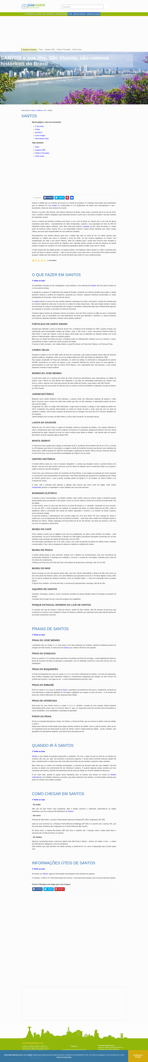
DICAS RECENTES (30, 14)
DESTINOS (38, 14)
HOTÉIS (70, 14)
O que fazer (39, 126)
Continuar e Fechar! (138, 1056)
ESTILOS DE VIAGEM (61, 14)
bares (65, 690)
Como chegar (40, 135)
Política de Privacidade (63, 1057)
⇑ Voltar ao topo (38, 281)
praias (54, 205)
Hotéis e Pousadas (64, 49)
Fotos (41, 49)
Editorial (74, 1046)
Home (33, 110)
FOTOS (44, 14)
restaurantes (36, 487)
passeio (86, 226)
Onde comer (77, 49)
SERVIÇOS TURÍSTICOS (79, 14)
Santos (93, 285)
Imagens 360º (49, 49)
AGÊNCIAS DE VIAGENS (93, 14)
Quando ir (38, 132)
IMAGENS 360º (51, 14)
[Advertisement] (74, 32)
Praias (37, 129)
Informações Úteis (42, 138)
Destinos (39, 110)
